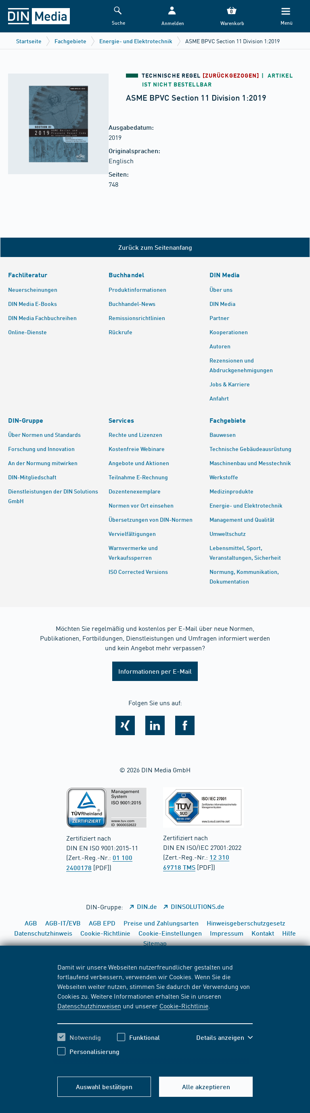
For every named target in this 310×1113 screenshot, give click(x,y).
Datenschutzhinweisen (89, 1005)
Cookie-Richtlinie (183, 1005)
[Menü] (286, 16)
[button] (171, 16)
